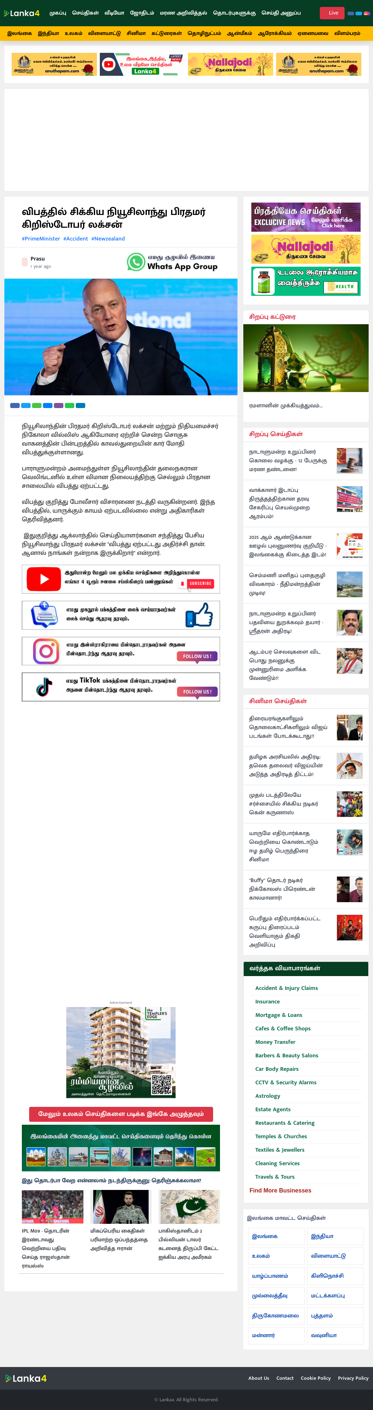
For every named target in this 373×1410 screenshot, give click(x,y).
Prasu (38, 264)
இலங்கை (19, 33)
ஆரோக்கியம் (275, 33)
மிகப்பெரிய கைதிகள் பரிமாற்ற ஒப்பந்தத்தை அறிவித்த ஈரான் (119, 1245)
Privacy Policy (353, 1378)
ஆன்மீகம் (239, 33)
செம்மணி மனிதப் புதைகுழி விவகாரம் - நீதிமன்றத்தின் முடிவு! (287, 589)
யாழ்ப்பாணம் (270, 1281)
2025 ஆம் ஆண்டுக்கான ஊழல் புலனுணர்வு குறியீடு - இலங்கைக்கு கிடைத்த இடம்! (288, 551)
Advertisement (121, 1008)
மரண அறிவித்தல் (183, 12)
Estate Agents (270, 1115)
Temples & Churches (278, 1142)
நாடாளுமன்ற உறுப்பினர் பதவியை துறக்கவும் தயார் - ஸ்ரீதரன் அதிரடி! (286, 628)
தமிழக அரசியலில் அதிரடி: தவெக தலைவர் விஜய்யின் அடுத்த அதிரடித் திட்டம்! (286, 771)
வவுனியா (324, 1341)
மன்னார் (263, 1341)
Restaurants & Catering (282, 1129)
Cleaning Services (275, 1169)
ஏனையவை (313, 33)
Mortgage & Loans (276, 1021)
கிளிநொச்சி (327, 1281)
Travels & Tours (272, 1183)
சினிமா (136, 33)
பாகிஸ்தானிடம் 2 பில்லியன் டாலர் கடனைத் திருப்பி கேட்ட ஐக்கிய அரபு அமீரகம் (188, 1249)
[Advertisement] (186, 145)
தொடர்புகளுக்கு (234, 12)
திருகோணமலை (275, 1321)
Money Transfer (272, 1048)
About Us (258, 1378)
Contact (285, 1378)
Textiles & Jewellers (277, 1156)
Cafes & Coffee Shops (280, 1034)
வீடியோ (114, 12)
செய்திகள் (85, 12)
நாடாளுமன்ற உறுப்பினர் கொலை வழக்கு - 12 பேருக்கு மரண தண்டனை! (288, 466)
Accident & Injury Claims (284, 994)
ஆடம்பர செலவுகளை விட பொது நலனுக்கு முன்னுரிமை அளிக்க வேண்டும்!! (285, 670)
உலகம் (73, 33)
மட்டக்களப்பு (328, 1301)
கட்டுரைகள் (167, 33)
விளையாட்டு (104, 33)
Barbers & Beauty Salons (284, 1061)
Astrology (265, 1102)
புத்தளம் (322, 1321)
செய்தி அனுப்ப (281, 12)
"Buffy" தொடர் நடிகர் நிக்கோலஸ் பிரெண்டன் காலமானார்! (282, 895)
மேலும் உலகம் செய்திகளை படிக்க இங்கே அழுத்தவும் (121, 1119)
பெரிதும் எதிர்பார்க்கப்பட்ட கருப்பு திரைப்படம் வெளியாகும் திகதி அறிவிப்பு (285, 937)
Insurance (265, 1007)
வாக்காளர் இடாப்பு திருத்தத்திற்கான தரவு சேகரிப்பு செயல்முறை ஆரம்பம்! (279, 508)
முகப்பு (58, 12)
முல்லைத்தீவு (269, 1301)
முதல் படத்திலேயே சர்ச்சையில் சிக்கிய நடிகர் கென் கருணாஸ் (283, 809)
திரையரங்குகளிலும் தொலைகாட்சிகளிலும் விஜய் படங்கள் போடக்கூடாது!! (288, 733)
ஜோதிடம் (142, 12)
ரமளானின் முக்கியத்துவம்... (286, 411)
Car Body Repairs (274, 1075)
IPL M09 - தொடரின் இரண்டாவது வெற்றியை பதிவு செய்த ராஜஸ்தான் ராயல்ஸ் (46, 1254)
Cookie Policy (316, 1378)
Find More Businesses (280, 1196)
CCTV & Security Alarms (283, 1088)
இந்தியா (48, 33)
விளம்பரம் (347, 33)
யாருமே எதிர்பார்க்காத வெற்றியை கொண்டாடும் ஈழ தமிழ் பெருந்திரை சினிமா (283, 852)
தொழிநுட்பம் (204, 33)
